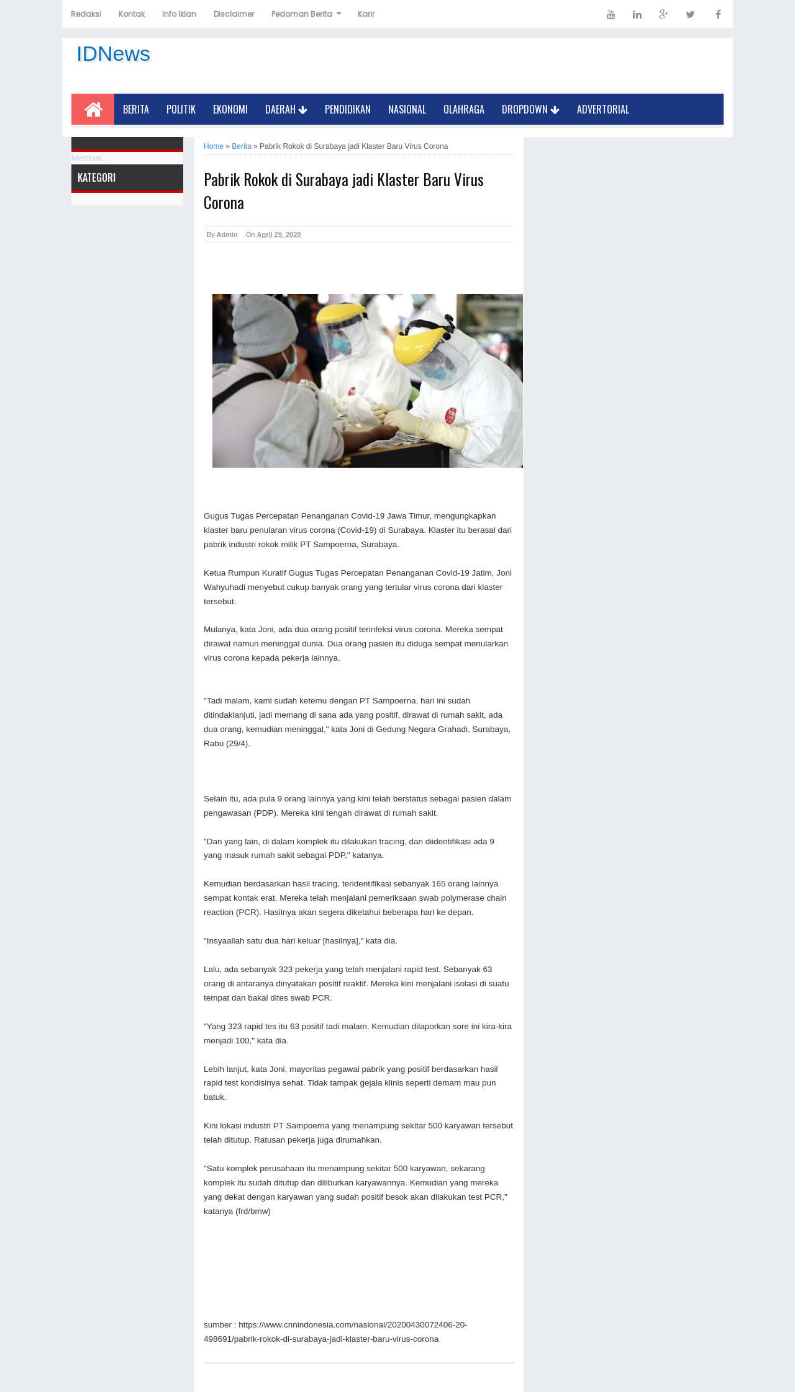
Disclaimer (234, 14)
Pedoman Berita (301, 14)
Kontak (132, 14)
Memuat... (90, 158)
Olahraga (463, 109)
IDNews (113, 53)
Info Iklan (179, 14)
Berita (136, 109)
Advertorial (603, 109)
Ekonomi (230, 109)
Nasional (407, 109)
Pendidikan (348, 109)
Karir (366, 14)
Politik (181, 109)
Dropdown (531, 109)
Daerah (286, 109)
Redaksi (86, 14)
